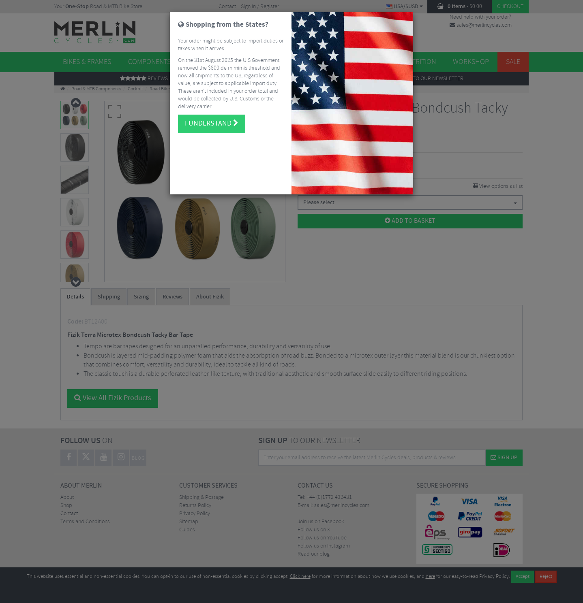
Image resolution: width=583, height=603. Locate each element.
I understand (211, 116)
